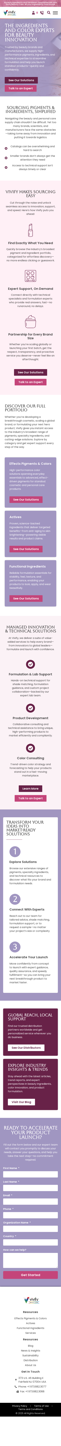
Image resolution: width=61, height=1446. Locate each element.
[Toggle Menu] (55, 12)
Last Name (10, 1182)
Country (9, 1236)
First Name (10, 1168)
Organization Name (16, 1222)
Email (7, 1195)
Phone (7, 1209)
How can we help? (14, 1250)
